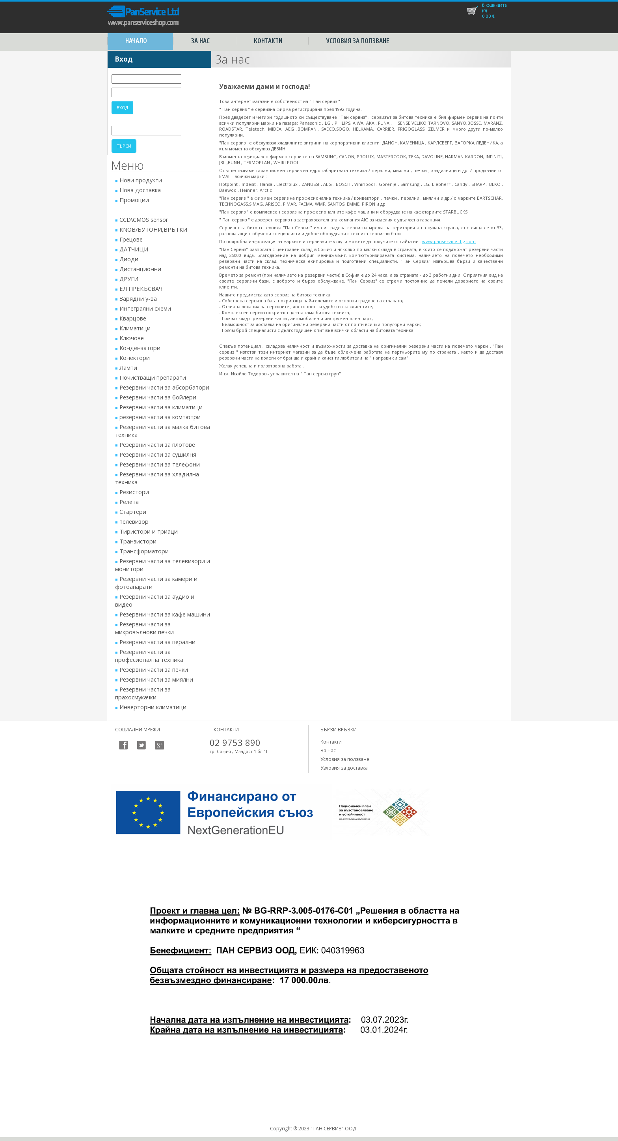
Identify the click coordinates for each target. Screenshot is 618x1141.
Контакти (268, 41)
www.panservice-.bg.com (449, 241)
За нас (200, 41)
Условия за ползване (357, 41)
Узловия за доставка (344, 767)
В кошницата (494, 5)
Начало (136, 41)
